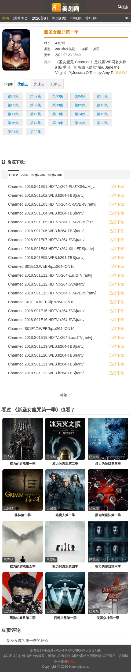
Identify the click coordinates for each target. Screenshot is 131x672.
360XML (81, 650)
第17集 (35, 123)
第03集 (57, 96)
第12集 (35, 114)
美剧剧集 (59, 18)
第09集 (80, 105)
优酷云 (22, 84)
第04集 (80, 96)
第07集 (35, 105)
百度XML (53, 650)
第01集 (13, 96)
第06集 (13, 105)
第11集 (13, 114)
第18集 (57, 123)
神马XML (67, 650)
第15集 (102, 114)
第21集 (13, 132)
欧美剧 (70, 49)
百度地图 (94, 650)
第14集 (80, 114)
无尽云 (55, 84)
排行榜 (91, 18)
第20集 (102, 123)
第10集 (102, 105)
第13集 (57, 114)
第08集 (57, 105)
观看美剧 (20, 18)
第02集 (35, 96)
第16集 (13, 123)
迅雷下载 (116, 186)
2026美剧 (40, 18)
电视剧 (76, 18)
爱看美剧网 (65, 6)
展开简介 (121, 72)
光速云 (39, 84)
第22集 (35, 132)
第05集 (102, 96)
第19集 (80, 123)
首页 (5, 18)
